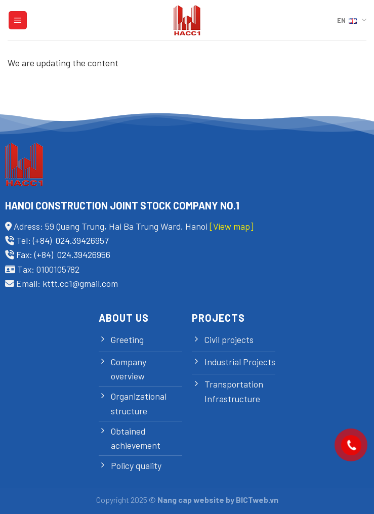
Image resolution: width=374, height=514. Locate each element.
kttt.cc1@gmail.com (80, 283)
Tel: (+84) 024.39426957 (62, 240)
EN (351, 20)
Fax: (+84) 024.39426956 (63, 254)
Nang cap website (190, 499)
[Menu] (18, 20)
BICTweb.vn (257, 499)
